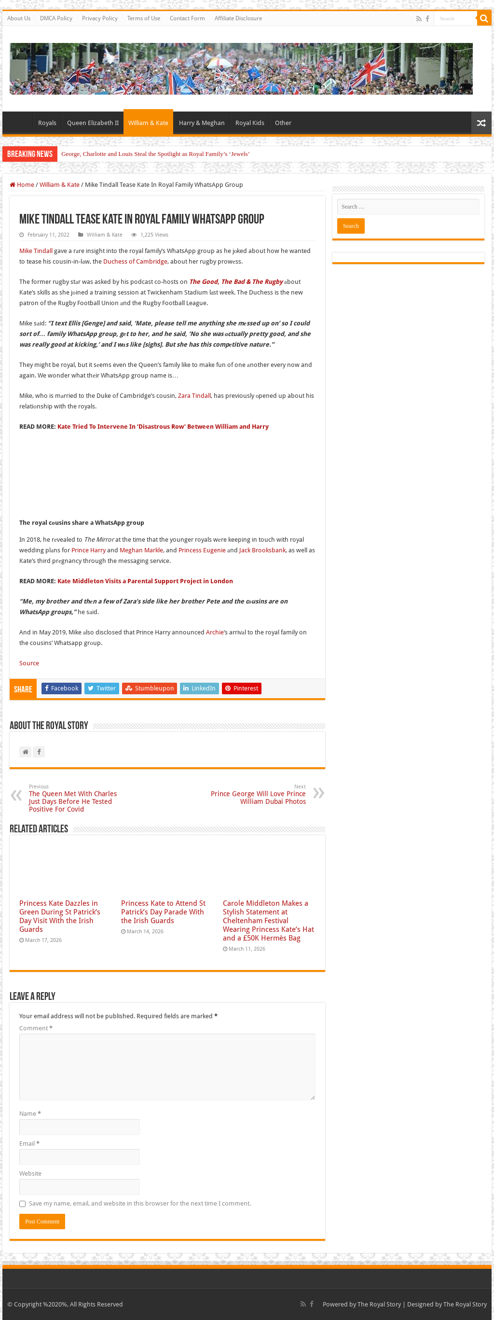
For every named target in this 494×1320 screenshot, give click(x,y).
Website (30, 1173)
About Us (18, 18)
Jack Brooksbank (262, 550)
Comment (36, 1028)
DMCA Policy (56, 18)
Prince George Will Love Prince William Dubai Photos (256, 794)
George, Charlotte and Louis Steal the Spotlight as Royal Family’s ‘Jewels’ (155, 153)
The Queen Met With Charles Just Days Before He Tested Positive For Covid (78, 798)
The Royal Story (379, 1304)
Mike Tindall (36, 250)
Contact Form (187, 18)
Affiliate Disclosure (238, 18)
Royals (47, 122)
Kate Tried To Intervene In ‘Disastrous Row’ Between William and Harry (163, 426)
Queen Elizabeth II (93, 122)
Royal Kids (249, 122)
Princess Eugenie (202, 550)
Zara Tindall (194, 395)
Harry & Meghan (202, 122)
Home (19, 122)
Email (29, 1143)
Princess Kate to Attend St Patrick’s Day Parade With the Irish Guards (163, 912)
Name (30, 1113)
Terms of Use (143, 18)
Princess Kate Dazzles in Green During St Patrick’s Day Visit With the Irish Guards (59, 916)
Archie (215, 632)
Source (29, 663)
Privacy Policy (100, 18)
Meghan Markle (141, 550)
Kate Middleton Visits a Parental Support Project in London (145, 581)
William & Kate (148, 122)
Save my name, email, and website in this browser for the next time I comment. (140, 1203)
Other (283, 122)
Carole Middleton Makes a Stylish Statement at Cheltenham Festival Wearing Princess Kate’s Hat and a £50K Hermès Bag (268, 920)
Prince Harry (88, 550)
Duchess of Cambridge (135, 261)
